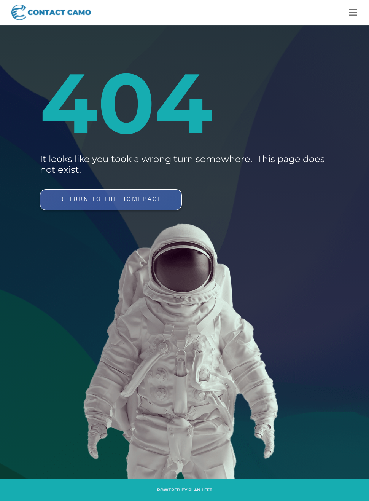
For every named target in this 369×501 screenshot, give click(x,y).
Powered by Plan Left (184, 490)
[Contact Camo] (51, 8)
